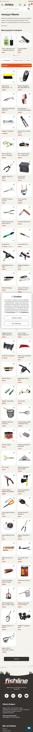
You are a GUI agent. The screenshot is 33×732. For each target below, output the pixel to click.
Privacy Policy (10, 312)
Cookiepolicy (24, 312)
